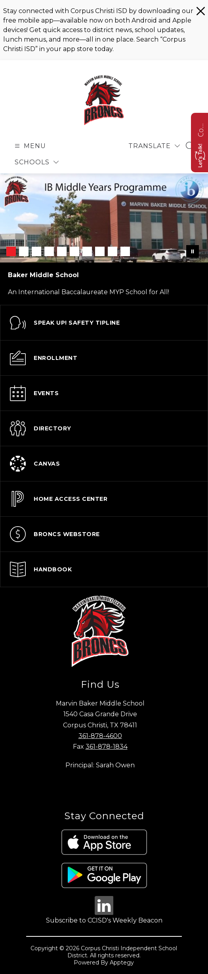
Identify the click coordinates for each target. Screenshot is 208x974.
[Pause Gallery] (192, 251)
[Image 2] (24, 251)
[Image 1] (11, 251)
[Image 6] (74, 251)
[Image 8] (100, 251)
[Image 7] (87, 251)
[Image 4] (49, 251)
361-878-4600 (100, 736)
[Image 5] (62, 251)
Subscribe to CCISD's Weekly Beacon (104, 920)
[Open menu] (29, 146)
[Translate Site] (154, 146)
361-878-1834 (107, 746)
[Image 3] (36, 251)
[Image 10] (125, 251)
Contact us (200, 129)
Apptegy (122, 962)
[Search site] (190, 146)
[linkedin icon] (104, 913)
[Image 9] (112, 251)
